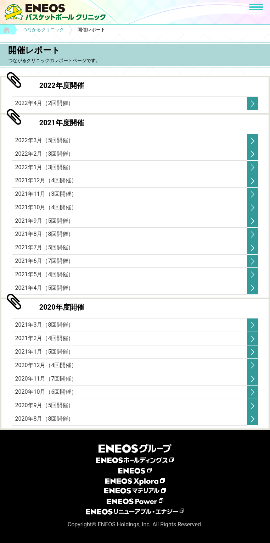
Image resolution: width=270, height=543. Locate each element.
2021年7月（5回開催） (44, 247)
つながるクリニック (43, 29)
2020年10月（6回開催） (46, 391)
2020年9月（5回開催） (44, 405)
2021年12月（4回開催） (46, 180)
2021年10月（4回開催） (46, 207)
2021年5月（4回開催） (44, 274)
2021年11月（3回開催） (46, 193)
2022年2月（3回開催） (44, 153)
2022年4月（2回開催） (44, 103)
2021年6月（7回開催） (44, 260)
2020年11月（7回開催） (46, 378)
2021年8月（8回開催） (44, 234)
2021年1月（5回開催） (44, 351)
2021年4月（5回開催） (44, 287)
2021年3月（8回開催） (44, 324)
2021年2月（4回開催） (44, 338)
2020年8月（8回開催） (44, 418)
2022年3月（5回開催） (44, 140)
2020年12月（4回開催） (46, 365)
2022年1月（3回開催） (44, 167)
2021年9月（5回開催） (44, 220)
